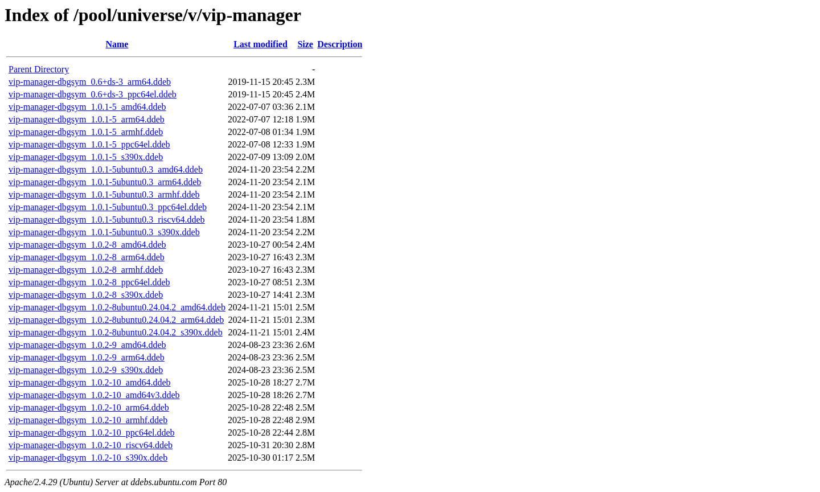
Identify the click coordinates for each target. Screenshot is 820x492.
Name (116, 44)
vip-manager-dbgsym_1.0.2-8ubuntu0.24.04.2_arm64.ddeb (116, 320)
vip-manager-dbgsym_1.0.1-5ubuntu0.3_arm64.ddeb (105, 182)
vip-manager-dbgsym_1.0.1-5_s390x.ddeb (86, 157)
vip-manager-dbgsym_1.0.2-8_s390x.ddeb (86, 295)
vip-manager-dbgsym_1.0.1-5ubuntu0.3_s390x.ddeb (104, 232)
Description (339, 44)
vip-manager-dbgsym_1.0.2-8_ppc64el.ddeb (89, 282)
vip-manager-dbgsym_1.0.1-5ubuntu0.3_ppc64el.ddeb (108, 207)
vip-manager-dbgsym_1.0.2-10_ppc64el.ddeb (92, 432)
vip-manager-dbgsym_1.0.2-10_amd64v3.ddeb (94, 395)
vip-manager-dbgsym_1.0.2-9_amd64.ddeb (87, 345)
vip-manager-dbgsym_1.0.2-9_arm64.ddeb (87, 357)
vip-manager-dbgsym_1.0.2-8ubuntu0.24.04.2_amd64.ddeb (117, 307)
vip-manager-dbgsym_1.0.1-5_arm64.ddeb (87, 119)
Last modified (260, 44)
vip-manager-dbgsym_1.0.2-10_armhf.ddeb (88, 420)
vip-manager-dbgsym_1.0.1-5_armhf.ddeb (86, 132)
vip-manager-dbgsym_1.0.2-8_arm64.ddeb (87, 257)
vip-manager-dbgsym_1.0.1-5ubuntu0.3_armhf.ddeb (104, 194)
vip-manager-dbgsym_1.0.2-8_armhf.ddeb (86, 269)
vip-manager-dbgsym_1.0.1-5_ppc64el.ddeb (89, 144)
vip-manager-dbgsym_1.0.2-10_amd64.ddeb (90, 382)
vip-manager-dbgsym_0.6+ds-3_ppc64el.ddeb (93, 94)
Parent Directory (39, 69)
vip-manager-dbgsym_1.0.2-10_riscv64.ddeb (91, 445)
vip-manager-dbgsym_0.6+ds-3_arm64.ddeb (90, 82)
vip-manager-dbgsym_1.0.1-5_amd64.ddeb (87, 107)
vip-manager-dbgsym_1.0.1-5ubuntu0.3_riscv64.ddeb (107, 219)
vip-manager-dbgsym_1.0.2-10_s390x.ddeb (88, 457)
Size (305, 44)
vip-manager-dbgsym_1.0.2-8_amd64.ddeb (87, 244)
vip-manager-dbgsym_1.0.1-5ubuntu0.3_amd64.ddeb (106, 169)
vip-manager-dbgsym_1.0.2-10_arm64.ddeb (89, 407)
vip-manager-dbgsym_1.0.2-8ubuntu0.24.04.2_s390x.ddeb (116, 332)
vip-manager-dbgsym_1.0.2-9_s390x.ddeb (86, 370)
